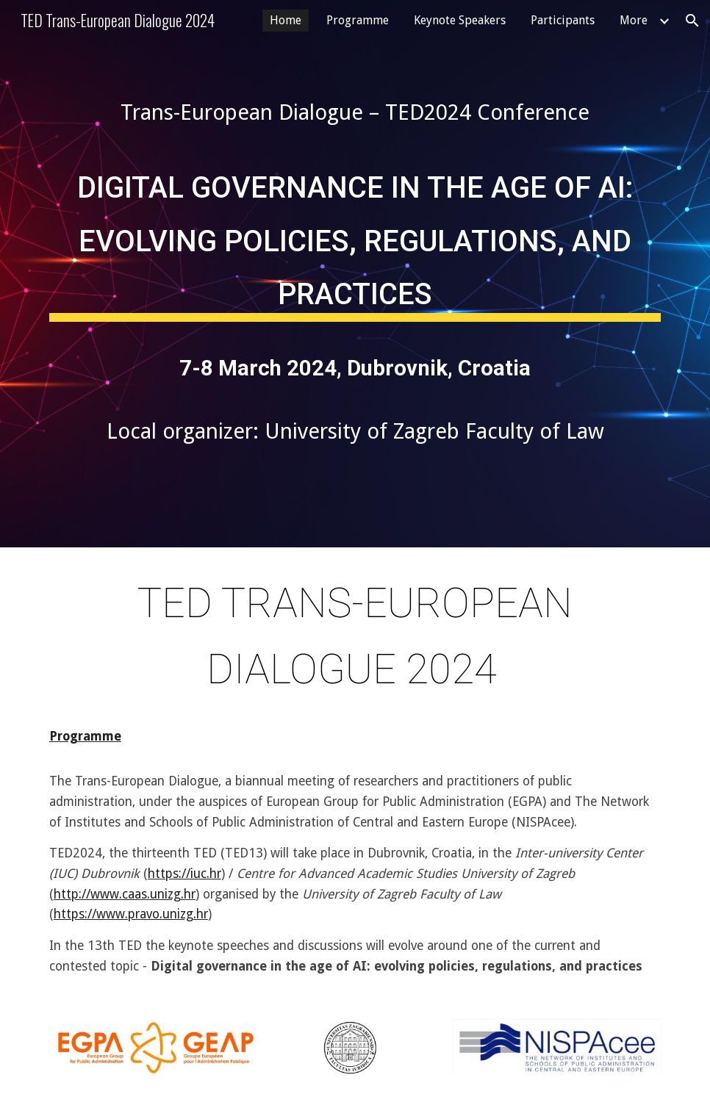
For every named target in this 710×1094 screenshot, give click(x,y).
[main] (355, 112)
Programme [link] (357, 20)
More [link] (634, 20)
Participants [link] (563, 20)
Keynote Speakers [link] (460, 20)
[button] (692, 20)
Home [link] (285, 20)
